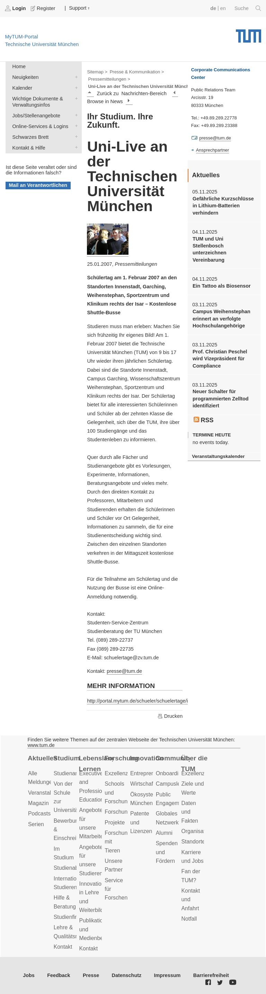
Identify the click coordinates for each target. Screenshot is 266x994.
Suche (247, 8)
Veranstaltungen (48, 793)
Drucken (170, 716)
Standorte (193, 841)
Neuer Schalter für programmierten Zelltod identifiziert (221, 398)
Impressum (167, 975)
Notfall (189, 919)
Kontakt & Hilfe (75, 147)
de (213, 8)
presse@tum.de (124, 671)
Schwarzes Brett (75, 136)
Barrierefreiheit (211, 975)
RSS (204, 420)
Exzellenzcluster (124, 773)
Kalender (75, 87)
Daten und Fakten (189, 812)
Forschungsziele (124, 812)
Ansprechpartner (212, 150)
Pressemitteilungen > (109, 79)
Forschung (121, 758)
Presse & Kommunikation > (137, 71)
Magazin (38, 803)
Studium (66, 758)
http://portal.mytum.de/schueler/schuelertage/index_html (149, 701)
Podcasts (39, 813)
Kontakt (63, 947)
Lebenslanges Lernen (96, 763)
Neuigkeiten (75, 76)
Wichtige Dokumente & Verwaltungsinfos (75, 98)
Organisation (197, 831)
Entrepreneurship (151, 773)
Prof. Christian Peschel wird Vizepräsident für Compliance (220, 359)
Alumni (164, 833)
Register (43, 8)
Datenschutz (127, 975)
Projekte (115, 822)
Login (16, 8)
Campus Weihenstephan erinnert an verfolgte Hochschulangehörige (221, 318)
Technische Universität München (248, 33)
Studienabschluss (75, 868)
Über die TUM (194, 763)
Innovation (146, 758)
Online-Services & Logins (75, 125)
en (223, 8)
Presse (91, 975)
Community (173, 758)
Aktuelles (42, 758)
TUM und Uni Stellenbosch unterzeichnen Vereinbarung (210, 249)
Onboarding (170, 773)
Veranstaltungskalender (218, 456)
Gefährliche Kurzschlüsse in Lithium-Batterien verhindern (223, 206)
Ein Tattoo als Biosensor (222, 286)
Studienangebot (73, 773)
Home (19, 66)
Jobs (29, 975)
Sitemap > (97, 71)
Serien (36, 824)
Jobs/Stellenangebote (75, 115)
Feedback (58, 975)
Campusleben (173, 784)
